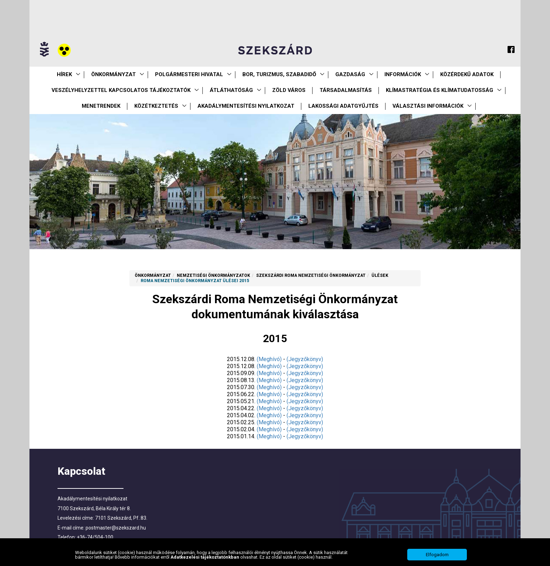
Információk (402, 74)
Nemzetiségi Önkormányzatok (213, 275)
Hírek (64, 74)
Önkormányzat (113, 74)
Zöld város (289, 90)
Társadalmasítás (346, 90)
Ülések (379, 275)
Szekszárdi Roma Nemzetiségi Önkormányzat (310, 275)
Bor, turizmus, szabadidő (279, 74)
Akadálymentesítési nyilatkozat (245, 106)
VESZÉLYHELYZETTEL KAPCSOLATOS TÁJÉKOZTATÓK (121, 90)
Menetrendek (101, 106)
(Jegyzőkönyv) (305, 359)
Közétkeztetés (156, 106)
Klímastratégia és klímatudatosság (439, 90)
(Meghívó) (269, 359)
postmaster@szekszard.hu (116, 528)
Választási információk (428, 106)
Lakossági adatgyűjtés (343, 106)
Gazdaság (350, 74)
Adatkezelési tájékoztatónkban (205, 561)
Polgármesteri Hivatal (189, 74)
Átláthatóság (231, 90)
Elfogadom (437, 558)
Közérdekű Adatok (467, 74)
